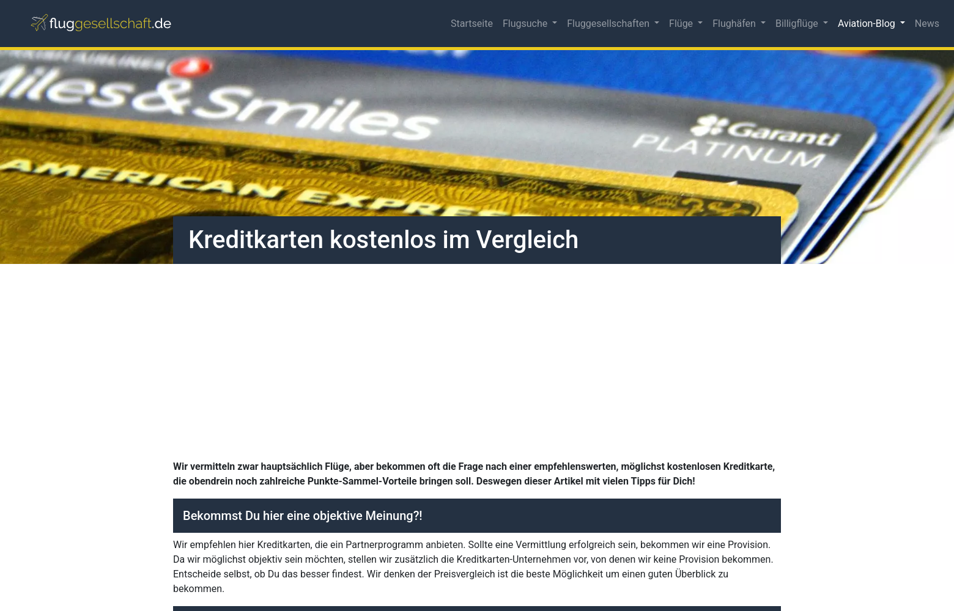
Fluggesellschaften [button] (609, 23)
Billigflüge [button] (798, 23)
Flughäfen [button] (735, 23)
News (927, 23)
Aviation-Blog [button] (868, 23)
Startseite (472, 23)
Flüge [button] (682, 23)
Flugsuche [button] (526, 23)
